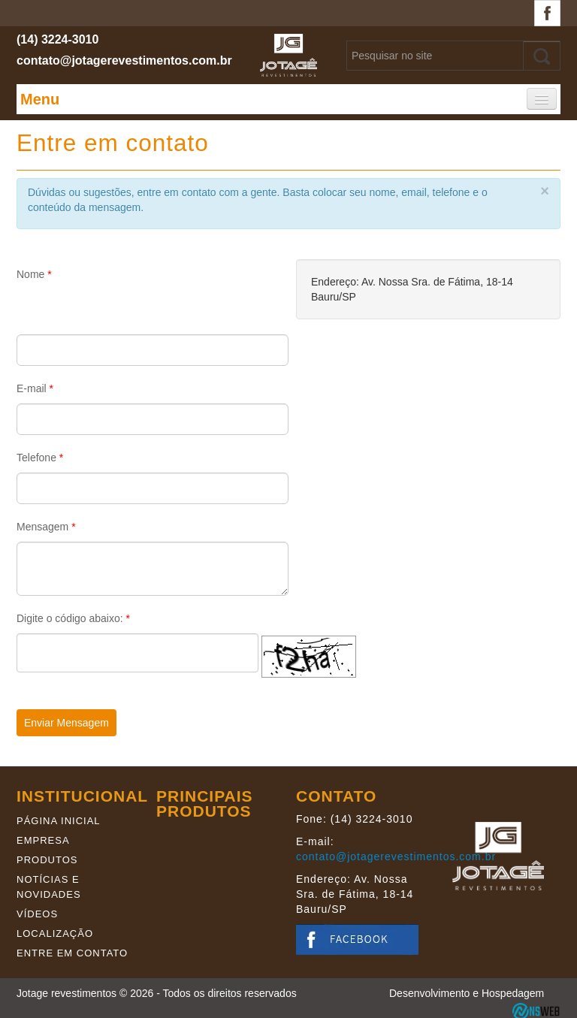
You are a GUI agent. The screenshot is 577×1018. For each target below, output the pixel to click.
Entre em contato (72, 953)
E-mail (35, 388)
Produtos (47, 859)
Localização (55, 933)
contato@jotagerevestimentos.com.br (124, 60)
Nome (34, 274)
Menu (39, 99)
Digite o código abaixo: (73, 618)
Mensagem (46, 527)
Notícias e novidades (49, 887)
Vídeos (37, 914)
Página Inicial (59, 820)
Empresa (43, 840)
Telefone (40, 458)
